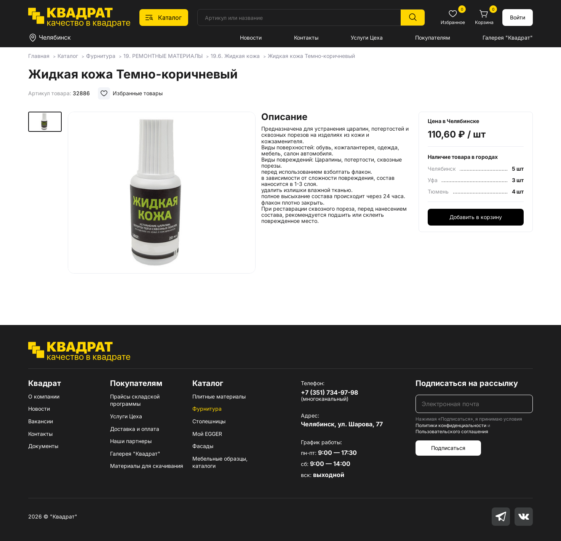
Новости (251, 37)
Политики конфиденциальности (451, 425)
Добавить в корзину (475, 217)
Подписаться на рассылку (467, 383)
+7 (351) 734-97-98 (329, 392)
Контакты (306, 37)
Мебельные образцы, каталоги (220, 462)
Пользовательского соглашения (452, 431)
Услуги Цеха (367, 37)
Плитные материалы (219, 396)
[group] (162, 207)
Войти (517, 17)
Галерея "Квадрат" (508, 37)
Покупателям (432, 37)
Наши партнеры (131, 441)
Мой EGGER (207, 434)
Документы (43, 446)
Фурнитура (207, 408)
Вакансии (40, 421)
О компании (43, 396)
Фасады (202, 446)
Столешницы (208, 421)
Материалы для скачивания (146, 466)
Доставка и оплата (134, 429)
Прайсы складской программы (135, 400)
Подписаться (448, 448)
